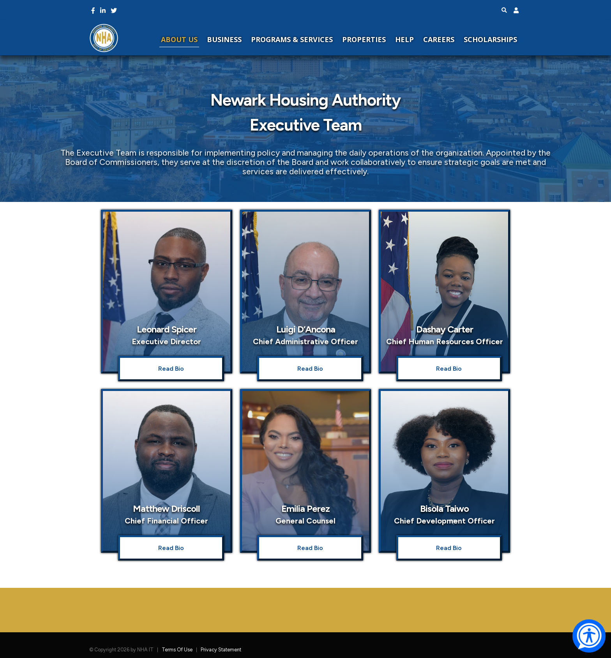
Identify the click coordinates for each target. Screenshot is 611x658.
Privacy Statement (221, 650)
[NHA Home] (103, 37)
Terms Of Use (177, 650)
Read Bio (171, 368)
